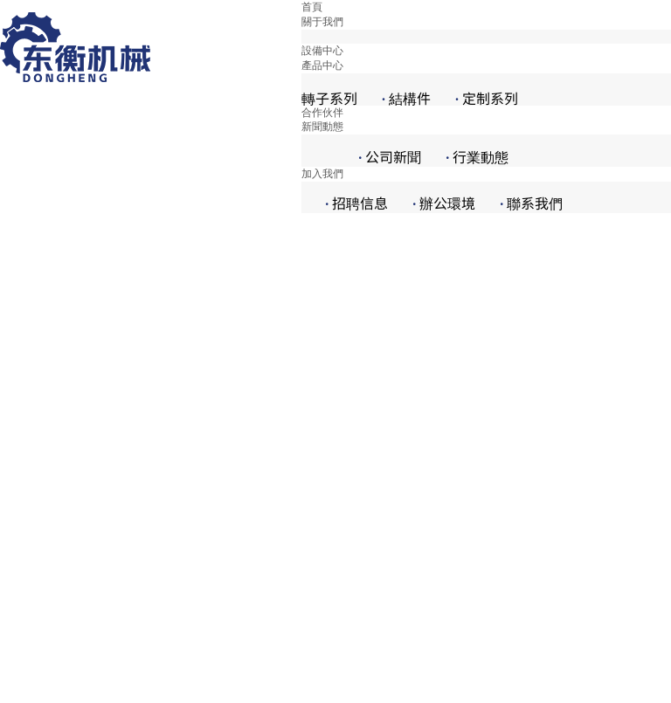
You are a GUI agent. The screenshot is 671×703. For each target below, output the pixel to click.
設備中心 (322, 51)
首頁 (311, 7)
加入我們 (322, 174)
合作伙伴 (322, 113)
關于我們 (322, 22)
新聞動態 (322, 127)
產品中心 (322, 65)
